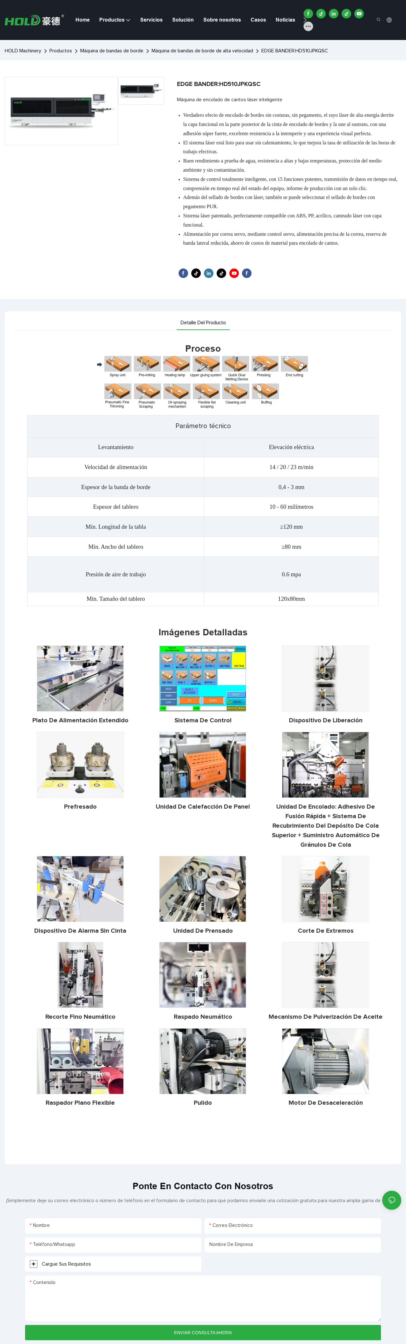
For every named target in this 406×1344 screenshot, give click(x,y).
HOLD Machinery (23, 50)
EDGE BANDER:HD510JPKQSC (294, 50)
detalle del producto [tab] (203, 322)
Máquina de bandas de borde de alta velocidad (202, 50)
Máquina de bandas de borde (111, 50)
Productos (60, 50)
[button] (305, 20)
